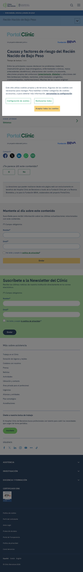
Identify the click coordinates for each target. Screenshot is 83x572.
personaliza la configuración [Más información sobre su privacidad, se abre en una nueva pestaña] (59, 93)
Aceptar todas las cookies (47, 109)
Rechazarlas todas (44, 101)
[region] (41, 98)
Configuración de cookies (18, 101)
